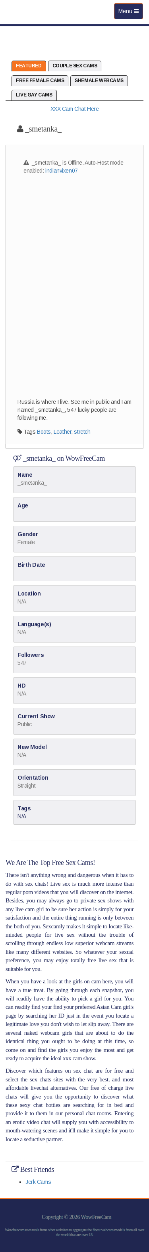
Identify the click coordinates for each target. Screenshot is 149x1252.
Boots (44, 431)
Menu (130, 13)
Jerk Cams (38, 1182)
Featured (29, 66)
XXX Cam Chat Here (74, 109)
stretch (82, 431)
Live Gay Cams (34, 95)
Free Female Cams (40, 80)
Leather (62, 431)
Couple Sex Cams (74, 66)
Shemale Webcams (99, 80)
